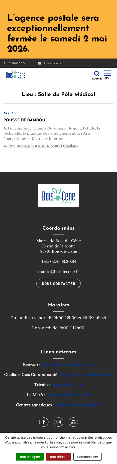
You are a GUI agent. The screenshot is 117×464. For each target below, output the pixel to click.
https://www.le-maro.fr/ (68, 395)
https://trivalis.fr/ (67, 384)
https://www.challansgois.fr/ (87, 374)
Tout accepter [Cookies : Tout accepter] (29, 457)
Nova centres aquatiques (78, 405)
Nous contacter (50, 63)
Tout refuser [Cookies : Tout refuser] (58, 457)
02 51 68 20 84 (14, 63)
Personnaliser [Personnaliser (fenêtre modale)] (87, 457)
